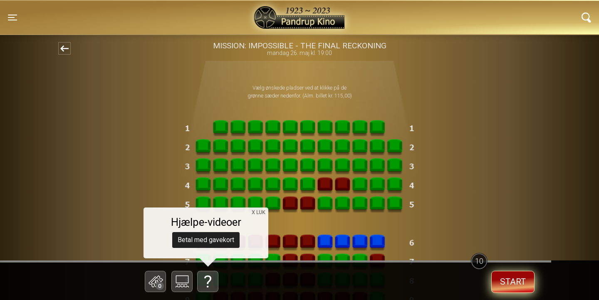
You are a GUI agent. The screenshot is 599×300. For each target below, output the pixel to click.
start (513, 282)
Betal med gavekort (206, 240)
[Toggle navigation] (12, 17)
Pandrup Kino (146, 12)
